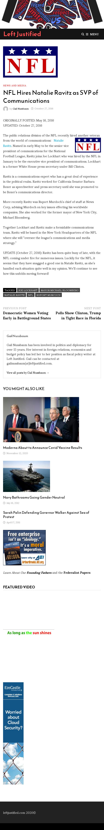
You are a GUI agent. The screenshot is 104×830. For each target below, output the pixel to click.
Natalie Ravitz (14, 295)
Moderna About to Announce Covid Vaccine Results (42, 447)
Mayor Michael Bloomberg (60, 290)
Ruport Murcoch (48, 295)
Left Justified (22, 34)
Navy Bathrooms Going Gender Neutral (34, 497)
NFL (30, 295)
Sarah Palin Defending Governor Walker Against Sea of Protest (46, 514)
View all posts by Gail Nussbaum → (28, 372)
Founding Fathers (39, 572)
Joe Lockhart (27, 290)
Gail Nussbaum (21, 108)
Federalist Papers (77, 572)
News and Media (14, 85)
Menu (92, 34)
